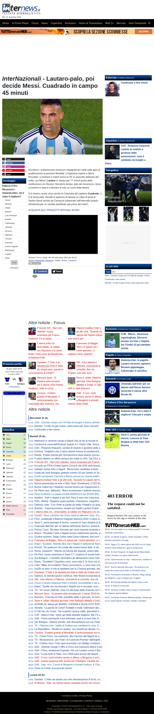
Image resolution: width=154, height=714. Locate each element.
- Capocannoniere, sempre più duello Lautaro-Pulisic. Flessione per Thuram (79, 508)
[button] (14, 262)
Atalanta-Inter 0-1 (117, 201)
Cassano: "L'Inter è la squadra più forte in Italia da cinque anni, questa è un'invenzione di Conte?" (86, 572)
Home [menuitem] (5, 23)
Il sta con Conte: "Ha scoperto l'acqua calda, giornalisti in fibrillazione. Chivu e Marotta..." (84, 611)
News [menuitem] (45, 23)
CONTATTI (89, 701)
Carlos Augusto (11, 246)
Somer (8, 200)
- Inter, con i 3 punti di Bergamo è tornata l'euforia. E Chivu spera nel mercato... (79, 664)
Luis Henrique (11, 215)
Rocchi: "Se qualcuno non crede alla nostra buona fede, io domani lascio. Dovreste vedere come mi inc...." (90, 547)
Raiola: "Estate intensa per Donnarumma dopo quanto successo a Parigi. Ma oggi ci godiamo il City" (87, 455)
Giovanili (111, 379)
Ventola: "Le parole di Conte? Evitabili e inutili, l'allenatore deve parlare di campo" (77, 608)
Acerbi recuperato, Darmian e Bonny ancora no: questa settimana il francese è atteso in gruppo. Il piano (88, 476)
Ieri (113, 272)
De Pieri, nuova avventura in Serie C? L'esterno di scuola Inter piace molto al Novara (79, 554)
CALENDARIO (76, 701)
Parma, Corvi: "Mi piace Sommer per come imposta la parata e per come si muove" (78, 529)
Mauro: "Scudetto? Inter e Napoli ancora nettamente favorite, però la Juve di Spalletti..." (80, 533)
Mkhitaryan (10, 250)
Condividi (41, 271)
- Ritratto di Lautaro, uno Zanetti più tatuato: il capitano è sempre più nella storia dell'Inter (89, 629)
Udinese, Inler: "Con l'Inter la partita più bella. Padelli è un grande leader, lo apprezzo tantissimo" (85, 504)
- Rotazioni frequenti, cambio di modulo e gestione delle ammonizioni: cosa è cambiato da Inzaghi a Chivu (93, 448)
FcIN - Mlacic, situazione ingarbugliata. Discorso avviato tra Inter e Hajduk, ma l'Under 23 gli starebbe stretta (135, 341)
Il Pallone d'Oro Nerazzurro (121, 402)
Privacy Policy (85, 696)
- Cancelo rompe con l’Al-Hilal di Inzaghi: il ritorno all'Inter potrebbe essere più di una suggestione (88, 422)
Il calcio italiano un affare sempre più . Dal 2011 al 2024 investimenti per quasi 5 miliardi (88, 458)
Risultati (14, 268)
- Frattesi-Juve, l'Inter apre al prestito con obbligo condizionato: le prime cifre (76, 643)
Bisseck (8, 204)
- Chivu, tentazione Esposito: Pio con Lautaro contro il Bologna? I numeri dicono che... (82, 650)
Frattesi (8, 254)
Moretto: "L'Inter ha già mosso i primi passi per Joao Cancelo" (67, 426)
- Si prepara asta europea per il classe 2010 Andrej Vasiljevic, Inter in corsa (82, 593)
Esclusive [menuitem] (70, 23)
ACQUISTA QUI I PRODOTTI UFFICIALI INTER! (54, 210)
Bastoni (8, 212)
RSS (106, 701)
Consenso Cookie (70, 696)
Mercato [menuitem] (121, 23)
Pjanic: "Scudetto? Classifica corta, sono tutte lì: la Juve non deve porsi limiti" (75, 561)
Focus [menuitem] (35, 23)
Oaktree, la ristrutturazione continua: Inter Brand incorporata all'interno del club (76, 576)
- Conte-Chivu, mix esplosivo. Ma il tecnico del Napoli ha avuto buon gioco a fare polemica (84, 636)
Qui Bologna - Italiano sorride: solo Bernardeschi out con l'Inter (67, 622)
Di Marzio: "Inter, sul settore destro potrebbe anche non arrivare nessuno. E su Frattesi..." (81, 683)
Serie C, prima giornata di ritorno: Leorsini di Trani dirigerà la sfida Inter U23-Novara (78, 522)
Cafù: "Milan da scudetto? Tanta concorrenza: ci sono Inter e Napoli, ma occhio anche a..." (82, 565)
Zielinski (8, 227)
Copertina (111, 140)
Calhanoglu (10, 223)
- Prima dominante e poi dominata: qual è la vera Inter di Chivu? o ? (78, 618)
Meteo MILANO (14, 393)
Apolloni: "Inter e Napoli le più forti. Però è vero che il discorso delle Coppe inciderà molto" (81, 497)
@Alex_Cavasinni (68, 260)
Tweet (57, 271)
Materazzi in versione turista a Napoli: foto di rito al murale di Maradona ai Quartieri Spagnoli (83, 441)
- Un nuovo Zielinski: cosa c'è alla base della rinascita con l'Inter (70, 590)
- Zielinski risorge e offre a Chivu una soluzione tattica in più (68, 647)
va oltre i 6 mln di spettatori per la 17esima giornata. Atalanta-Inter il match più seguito (83, 568)
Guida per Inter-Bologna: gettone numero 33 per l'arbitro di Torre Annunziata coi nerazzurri (82, 473)
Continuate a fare (47, 429)
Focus (38, 257)
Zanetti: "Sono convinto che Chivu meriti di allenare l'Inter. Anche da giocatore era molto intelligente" (87, 515)
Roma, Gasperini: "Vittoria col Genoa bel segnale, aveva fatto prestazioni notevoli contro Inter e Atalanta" (90, 551)
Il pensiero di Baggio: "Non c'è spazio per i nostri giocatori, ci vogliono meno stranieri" (79, 540)
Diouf (7, 258)
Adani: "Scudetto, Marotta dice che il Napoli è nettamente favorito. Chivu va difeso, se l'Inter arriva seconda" (90, 544)
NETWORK (51, 701)
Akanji (7, 208)
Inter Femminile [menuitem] (137, 23)
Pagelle (110, 355)
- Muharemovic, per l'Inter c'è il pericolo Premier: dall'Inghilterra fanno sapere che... (80, 639)
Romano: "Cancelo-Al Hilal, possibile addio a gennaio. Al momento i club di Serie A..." (79, 597)
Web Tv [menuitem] (109, 23)
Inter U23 (111, 429)
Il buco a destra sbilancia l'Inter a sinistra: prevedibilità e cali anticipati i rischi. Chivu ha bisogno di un (92, 583)
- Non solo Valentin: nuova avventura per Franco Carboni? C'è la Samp (79, 462)
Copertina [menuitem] (56, 23)
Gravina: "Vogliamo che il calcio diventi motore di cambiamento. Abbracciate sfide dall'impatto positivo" (88, 451)
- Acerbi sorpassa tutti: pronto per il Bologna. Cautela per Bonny (71, 661)
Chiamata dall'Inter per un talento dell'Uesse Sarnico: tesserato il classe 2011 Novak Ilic (81, 526)
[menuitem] (149, 23)
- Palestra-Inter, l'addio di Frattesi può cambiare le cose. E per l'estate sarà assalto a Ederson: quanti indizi (92, 625)
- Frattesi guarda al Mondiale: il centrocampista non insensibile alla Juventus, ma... (82, 632)
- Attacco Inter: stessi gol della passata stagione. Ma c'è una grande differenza (78, 615)
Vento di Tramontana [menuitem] (90, 23)
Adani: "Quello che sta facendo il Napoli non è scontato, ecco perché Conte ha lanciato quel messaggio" (88, 586)
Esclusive (111, 329)
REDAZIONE (63, 701)
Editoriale (111, 77)
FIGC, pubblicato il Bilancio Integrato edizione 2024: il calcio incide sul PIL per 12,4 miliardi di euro (86, 519)
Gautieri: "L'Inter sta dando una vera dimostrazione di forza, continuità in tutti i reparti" (79, 679)
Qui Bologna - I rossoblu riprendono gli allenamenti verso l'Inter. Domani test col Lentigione (82, 558)
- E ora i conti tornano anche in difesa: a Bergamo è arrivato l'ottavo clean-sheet (79, 657)
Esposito (8, 242)
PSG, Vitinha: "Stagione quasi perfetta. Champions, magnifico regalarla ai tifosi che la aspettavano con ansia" (92, 501)
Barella (8, 219)
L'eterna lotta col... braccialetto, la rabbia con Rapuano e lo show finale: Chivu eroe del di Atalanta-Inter (45, 350)
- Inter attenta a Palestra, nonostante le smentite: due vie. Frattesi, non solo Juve (79, 579)
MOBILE (98, 701)
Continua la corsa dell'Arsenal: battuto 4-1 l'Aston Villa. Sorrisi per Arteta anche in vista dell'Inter (85, 444)
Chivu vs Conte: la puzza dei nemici (53, 668)
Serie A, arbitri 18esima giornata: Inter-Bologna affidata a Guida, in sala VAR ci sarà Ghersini (83, 600)
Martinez (8, 235)
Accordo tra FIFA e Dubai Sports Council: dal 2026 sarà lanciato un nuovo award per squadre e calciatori (89, 465)
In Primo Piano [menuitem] (20, 23)
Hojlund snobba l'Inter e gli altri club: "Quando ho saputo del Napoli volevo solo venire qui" (82, 480)
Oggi (108, 272)
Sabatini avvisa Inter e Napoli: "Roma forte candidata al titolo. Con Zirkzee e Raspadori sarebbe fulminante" (91, 469)
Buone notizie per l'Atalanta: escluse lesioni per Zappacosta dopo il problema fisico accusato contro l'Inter (90, 487)
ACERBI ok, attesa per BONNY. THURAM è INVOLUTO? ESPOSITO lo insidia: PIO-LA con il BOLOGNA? (90, 604)
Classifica (8, 430)
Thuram (8, 239)
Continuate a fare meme (115, 279)
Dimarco (8, 231)
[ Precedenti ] (14, 387)
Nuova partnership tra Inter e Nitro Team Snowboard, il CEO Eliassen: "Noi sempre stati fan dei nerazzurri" (90, 483)
